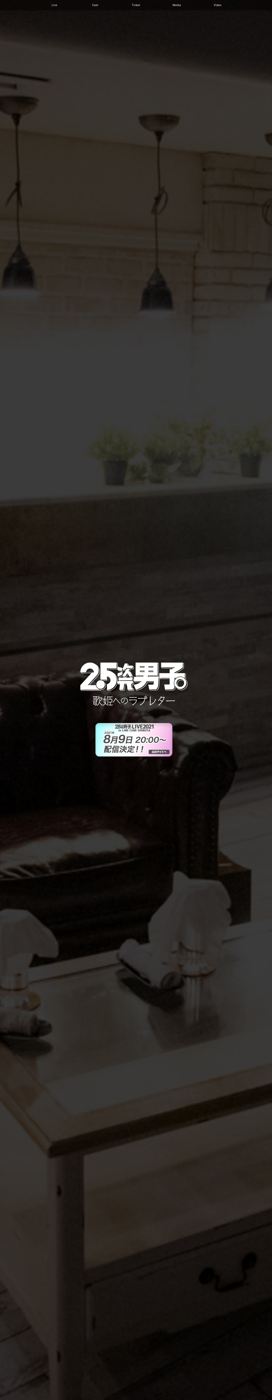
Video (218, 5)
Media (177, 5)
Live (54, 5)
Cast (95, 5)
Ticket (136, 5)
